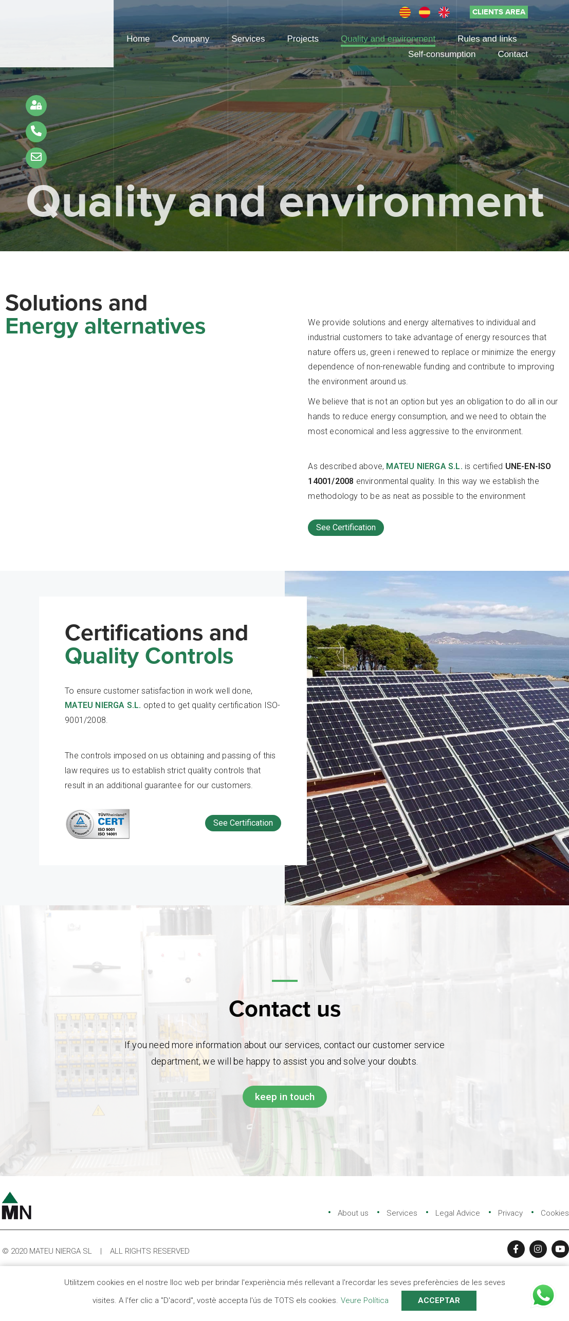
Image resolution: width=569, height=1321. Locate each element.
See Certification (346, 527)
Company (191, 39)
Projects (303, 39)
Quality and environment (388, 39)
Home (138, 39)
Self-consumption (441, 54)
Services (248, 39)
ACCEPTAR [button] (439, 1300)
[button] (499, 12)
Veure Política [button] (365, 1300)
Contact (513, 54)
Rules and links (487, 39)
